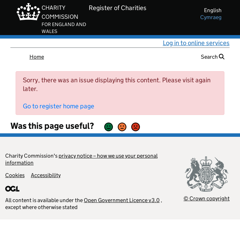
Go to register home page (58, 106)
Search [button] (212, 56)
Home (36, 56)
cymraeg (211, 17)
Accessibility (46, 175)
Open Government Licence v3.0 (122, 200)
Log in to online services (196, 43)
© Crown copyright (207, 198)
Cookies (15, 175)
